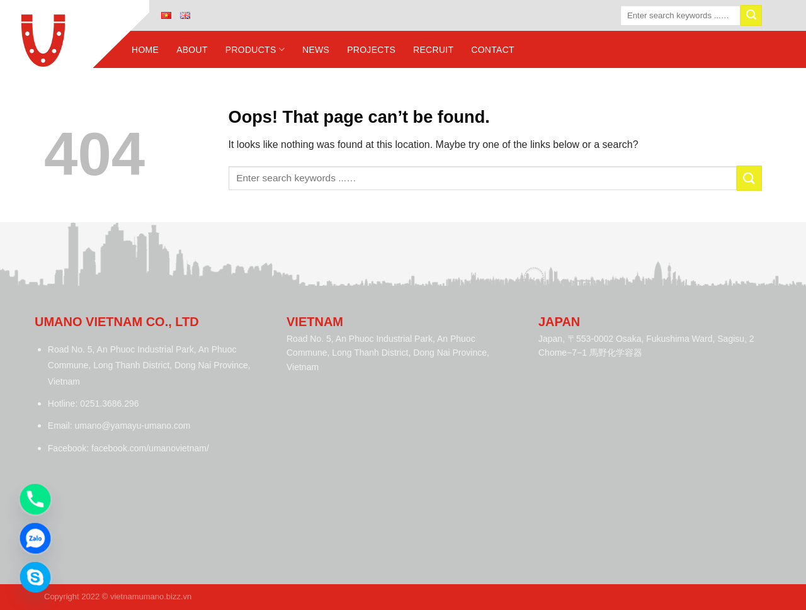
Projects (371, 50)
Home (145, 50)
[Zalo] (35, 538)
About (192, 50)
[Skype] (35, 577)
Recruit (433, 50)
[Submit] (751, 15)
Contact (492, 50)
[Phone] (35, 499)
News (315, 50)
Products (255, 49)
